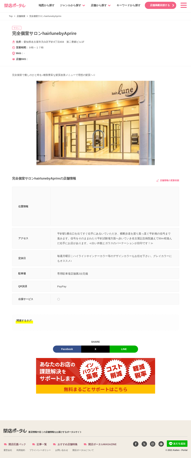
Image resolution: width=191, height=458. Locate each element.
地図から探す (45, 5)
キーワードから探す (127, 5)
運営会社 (8, 450)
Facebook (67, 349)
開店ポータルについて (83, 450)
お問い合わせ (61, 450)
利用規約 (21, 450)
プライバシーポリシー (40, 450)
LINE (124, 349)
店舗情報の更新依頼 (168, 180)
